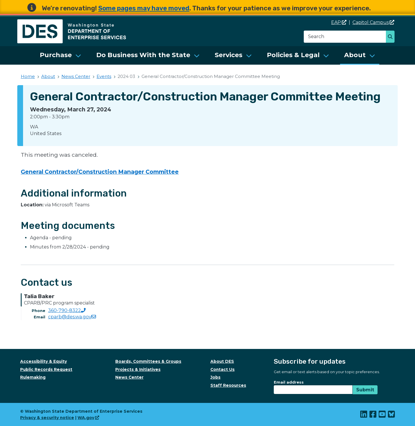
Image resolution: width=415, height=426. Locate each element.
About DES (222, 361)
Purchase (56, 55)
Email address (289, 382)
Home (28, 76)
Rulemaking (33, 377)
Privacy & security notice (47, 417)
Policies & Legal (293, 55)
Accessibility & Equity (43, 361)
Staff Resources (228, 385)
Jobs (215, 377)
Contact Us (222, 369)
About (355, 55)
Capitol (373, 22)
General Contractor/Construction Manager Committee (100, 171)
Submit (365, 390)
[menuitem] (60, 55)
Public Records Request (46, 369)
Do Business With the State (143, 55)
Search (391, 37)
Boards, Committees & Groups (148, 361)
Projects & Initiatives (138, 369)
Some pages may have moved (143, 8)
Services (228, 55)
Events (104, 76)
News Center (75, 76)
